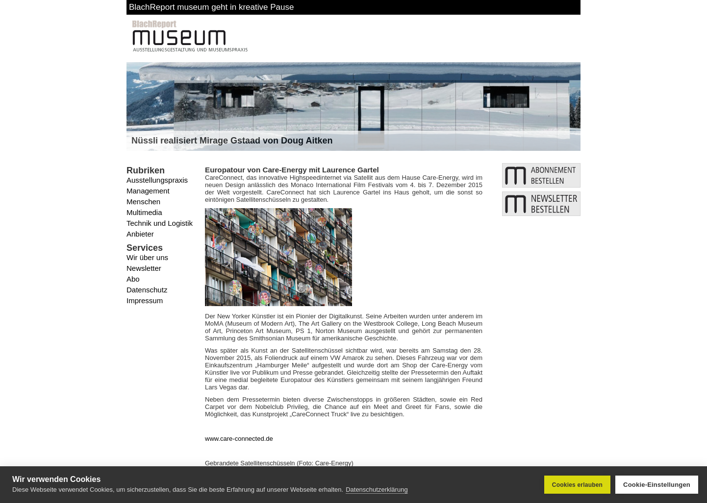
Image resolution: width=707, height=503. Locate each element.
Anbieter (140, 234)
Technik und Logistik (159, 223)
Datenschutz (146, 290)
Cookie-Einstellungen (656, 484)
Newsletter (143, 268)
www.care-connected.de (239, 438)
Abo (133, 279)
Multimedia (144, 212)
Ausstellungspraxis (157, 180)
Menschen (143, 201)
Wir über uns (147, 257)
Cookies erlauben (577, 484)
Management (148, 191)
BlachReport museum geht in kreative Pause (211, 7)
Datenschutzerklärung (376, 489)
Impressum (144, 300)
